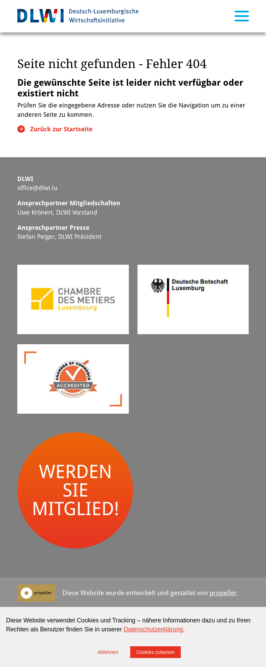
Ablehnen (107, 652)
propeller (223, 593)
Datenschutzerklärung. (154, 629)
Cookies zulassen (155, 652)
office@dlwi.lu (37, 188)
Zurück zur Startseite (61, 129)
